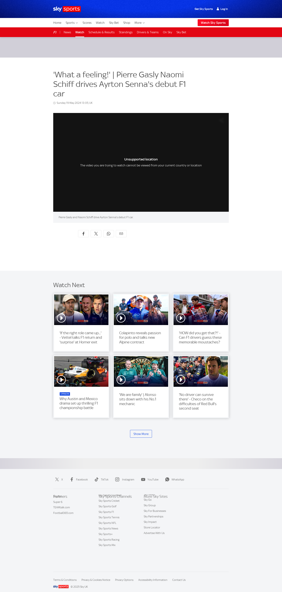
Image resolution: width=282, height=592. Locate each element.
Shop (126, 22)
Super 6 (57, 503)
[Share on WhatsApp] (108, 229)
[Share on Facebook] (83, 229)
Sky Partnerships (153, 525)
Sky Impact (150, 531)
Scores (87, 22)
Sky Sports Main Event (112, 498)
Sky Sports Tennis (109, 531)
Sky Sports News (108, 542)
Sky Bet (114, 22)
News (67, 32)
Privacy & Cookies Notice (95, 575)
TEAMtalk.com (61, 509)
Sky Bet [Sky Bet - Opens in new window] (181, 32)
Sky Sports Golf (107, 520)
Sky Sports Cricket (109, 514)
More (140, 22)
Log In (222, 9)
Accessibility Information (152, 575)
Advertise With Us (154, 542)
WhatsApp (174, 475)
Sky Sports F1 (106, 525)
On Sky (167, 32)
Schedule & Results (101, 32)
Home (57, 22)
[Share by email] (121, 229)
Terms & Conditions (65, 575)
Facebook (78, 475)
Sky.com (148, 498)
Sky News (149, 503)
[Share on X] (96, 229)
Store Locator (152, 536)
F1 (54, 32)
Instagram (124, 475)
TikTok (100, 475)
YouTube (149, 475)
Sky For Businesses (155, 520)
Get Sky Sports (204, 9)
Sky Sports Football (110, 509)
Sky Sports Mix (107, 559)
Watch (100, 22)
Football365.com (63, 514)
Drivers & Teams (148, 32)
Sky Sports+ (106, 548)
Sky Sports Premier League (114, 503)
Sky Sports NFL (107, 536)
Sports (72, 22)
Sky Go (148, 509)
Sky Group (150, 514)
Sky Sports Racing (109, 553)
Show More (141, 429)
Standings (126, 32)
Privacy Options (124, 575)
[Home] (67, 9)
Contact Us (179, 575)
